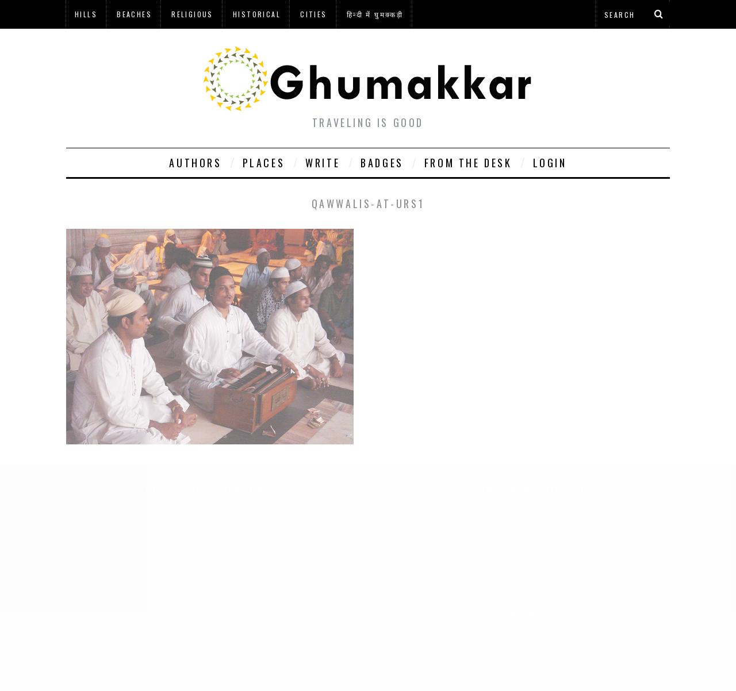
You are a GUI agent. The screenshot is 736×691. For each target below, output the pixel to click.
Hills (86, 14)
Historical (257, 14)
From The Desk (468, 162)
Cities (313, 14)
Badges (382, 162)
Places (264, 162)
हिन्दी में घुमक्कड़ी (375, 14)
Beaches (134, 14)
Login (550, 162)
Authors (195, 162)
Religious (192, 14)
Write (322, 162)
